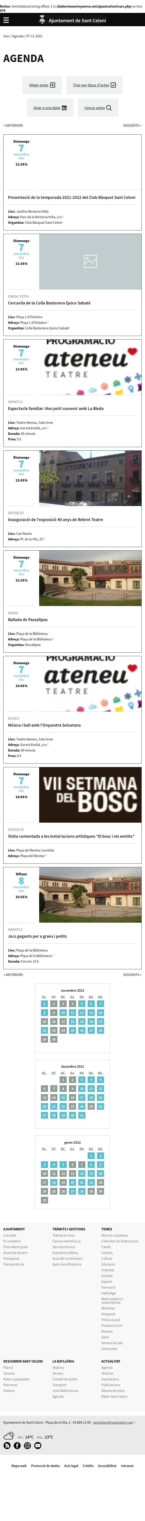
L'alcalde (9, 1235)
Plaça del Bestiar (32, 855)
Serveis (57, 1373)
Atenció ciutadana (114, 1235)
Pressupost (11, 1258)
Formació (108, 1287)
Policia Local (110, 1319)
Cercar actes (95, 107)
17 (82, 1097)
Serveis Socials (112, 1343)
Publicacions (110, 1385)
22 (44, 1030)
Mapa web (19, 1465)
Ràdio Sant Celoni (114, 1396)
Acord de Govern (15, 1252)
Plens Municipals (15, 1247)
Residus (107, 1331)
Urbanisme (109, 1348)
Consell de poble (64, 1379)
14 (100, 1012)
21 (100, 1021)
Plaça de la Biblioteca (36, 639)
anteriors (13, 125)
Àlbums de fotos (113, 1390)
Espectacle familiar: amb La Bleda (56, 408)
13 (91, 1012)
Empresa (107, 1270)
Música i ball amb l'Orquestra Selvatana (44, 725)
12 (82, 1012)
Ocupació (108, 1314)
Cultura (106, 1258)
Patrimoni (10, 1385)
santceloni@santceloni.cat (113, 1422)
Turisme (9, 1373)
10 (63, 1012)
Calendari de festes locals (119, 1241)
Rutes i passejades (16, 1379)
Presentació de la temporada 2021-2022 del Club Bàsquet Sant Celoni (71, 197)
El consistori (12, 1241)
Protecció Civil (111, 1325)
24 (82, 1106)
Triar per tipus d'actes (91, 85)
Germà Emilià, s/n (33, 428)
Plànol (8, 1367)
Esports (106, 1281)
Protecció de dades (45, 1465)
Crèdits (88, 1465)
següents (132, 125)
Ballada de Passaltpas (28, 619)
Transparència (13, 1264)
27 (91, 1030)
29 (63, 1115)
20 (91, 1021)
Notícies (107, 1373)
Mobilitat (108, 1308)
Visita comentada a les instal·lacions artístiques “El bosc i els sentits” (71, 836)
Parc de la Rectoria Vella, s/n (41, 217)
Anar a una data (47, 107)
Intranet (127, 1465)
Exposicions (110, 1379)
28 (100, 1030)
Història (9, 1390)
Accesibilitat (107, 1465)
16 (100, 1173)
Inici (6, 36)
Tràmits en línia (63, 1235)
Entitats (107, 1275)
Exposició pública (65, 1252)
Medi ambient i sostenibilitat (112, 1301)
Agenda (18, 36)
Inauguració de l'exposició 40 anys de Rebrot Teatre (55, 519)
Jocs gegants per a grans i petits (37, 936)
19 (82, 1021)
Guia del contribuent (67, 1258)
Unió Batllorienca (65, 1390)
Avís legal (71, 1465)
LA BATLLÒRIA (63, 1361)
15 (63, 1097)
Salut (105, 1337)
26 (82, 1030)
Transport (59, 1385)
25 (72, 1030)
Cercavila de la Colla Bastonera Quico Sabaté (49, 303)
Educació (108, 1264)
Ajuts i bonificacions (66, 1264)
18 (72, 1021)
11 (72, 1012)
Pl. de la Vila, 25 (31, 539)
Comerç (107, 1252)
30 (72, 1115)
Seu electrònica (63, 1247)
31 (82, 1115)
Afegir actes (38, 85)
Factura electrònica (66, 1241)
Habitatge (108, 1293)
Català (106, 1247)
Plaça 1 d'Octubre (33, 322)
